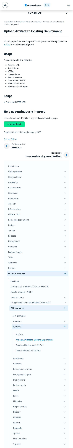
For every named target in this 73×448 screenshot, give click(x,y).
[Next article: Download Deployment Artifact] (47, 154)
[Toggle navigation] (68, 5)
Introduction (13, 166)
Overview (15, 281)
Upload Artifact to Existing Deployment (34, 339)
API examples (19, 316)
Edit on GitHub (10, 139)
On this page (34, 13)
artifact (7, 44)
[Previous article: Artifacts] (36, 146)
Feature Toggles (15, 252)
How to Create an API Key (22, 292)
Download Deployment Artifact (29, 345)
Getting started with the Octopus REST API (30, 286)
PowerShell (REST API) (15, 102)
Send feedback (14, 124)
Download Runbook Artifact (28, 350)
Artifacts (19, 334)
